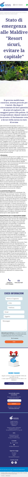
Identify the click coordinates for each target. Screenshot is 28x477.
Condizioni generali (14, 436)
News (14, 455)
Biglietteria (14, 425)
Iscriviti (14, 403)
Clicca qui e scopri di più (14, 383)
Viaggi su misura (14, 422)
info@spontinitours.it (14, 446)
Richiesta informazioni (14, 457)
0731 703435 (15, 443)
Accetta (3, 475)
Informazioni (8, 475)
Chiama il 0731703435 (9, 283)
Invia (14, 341)
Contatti (14, 454)
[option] (14, 79)
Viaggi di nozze (14, 424)
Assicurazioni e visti (14, 435)
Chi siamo (14, 452)
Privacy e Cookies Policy (14, 437)
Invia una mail (19, 282)
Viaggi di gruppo (14, 421)
